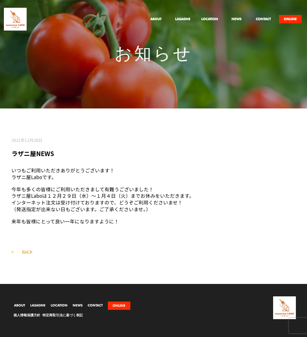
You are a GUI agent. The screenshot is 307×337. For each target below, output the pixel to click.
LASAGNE (38, 305)
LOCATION (59, 305)
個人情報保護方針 (26, 315)
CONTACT (95, 305)
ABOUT (19, 305)
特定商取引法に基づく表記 (62, 315)
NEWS (78, 305)
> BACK (21, 252)
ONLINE (119, 305)
